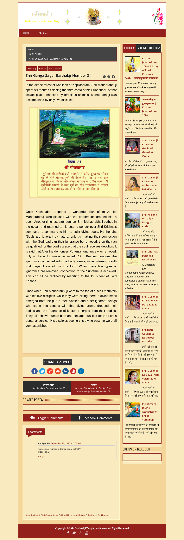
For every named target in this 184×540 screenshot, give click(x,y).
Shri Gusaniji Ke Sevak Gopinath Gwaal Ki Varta (150, 148)
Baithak (43, 68)
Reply (41, 456)
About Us (43, 33)
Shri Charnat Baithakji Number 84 (150, 255)
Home (26, 33)
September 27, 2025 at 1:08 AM (66, 443)
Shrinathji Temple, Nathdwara (91, 528)
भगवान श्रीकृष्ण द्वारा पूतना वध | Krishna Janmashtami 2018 (150, 107)
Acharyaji (31, 68)
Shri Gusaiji (35, 54)
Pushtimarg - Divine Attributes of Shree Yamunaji (150, 411)
